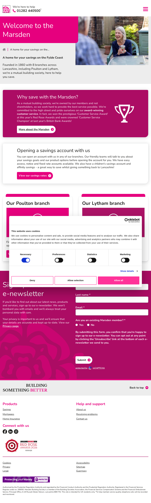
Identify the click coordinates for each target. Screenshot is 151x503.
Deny (32, 280)
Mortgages (8, 414)
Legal (6, 471)
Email (80, 308)
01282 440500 (27, 11)
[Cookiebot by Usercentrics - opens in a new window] (127, 220)
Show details (127, 271)
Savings (7, 410)
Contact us (81, 419)
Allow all (118, 280)
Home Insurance (11, 419)
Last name (83, 295)
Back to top (137, 388)
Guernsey (81, 471)
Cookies (7, 463)
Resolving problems (87, 414)
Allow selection (75, 280)
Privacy (6, 467)
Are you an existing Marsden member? (100, 320)
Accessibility (83, 463)
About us (81, 410)
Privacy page (11, 326)
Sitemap (80, 467)
